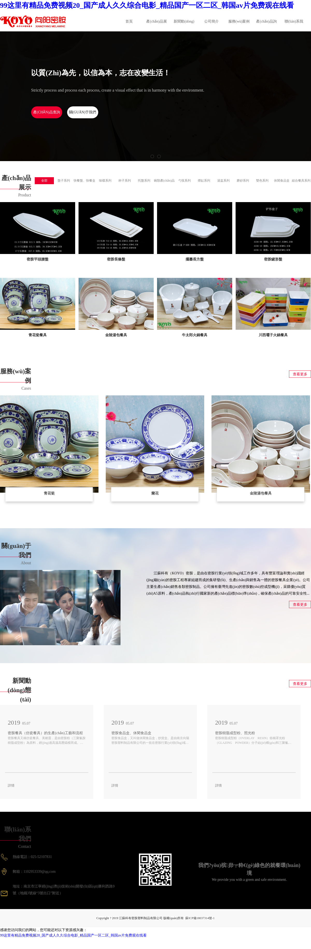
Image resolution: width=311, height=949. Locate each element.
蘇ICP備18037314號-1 (200, 918)
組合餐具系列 (301, 180)
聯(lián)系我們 (294, 25)
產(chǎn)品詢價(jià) (266, 25)
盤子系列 (64, 180)
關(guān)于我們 (82, 112)
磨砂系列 (243, 180)
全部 (44, 180)
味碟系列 (105, 180)
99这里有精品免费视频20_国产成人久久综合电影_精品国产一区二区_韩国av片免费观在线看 (147, 5)
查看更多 (300, 374)
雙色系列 (262, 180)
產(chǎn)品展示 (156, 25)
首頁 (129, 21)
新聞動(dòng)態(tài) (184, 25)
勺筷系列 (184, 180)
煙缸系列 (204, 180)
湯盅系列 (223, 180)
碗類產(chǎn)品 (164, 180)
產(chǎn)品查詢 (46, 112)
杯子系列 (124, 180)
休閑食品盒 (281, 180)
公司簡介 (211, 21)
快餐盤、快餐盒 (84, 180)
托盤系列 (144, 180)
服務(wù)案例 (239, 21)
